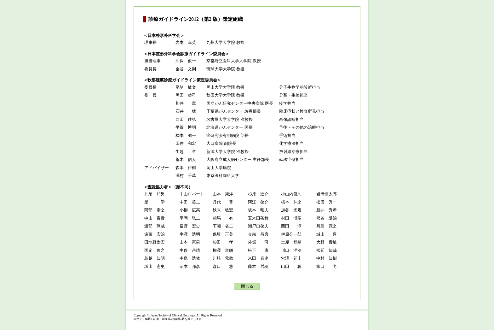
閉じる (247, 286)
